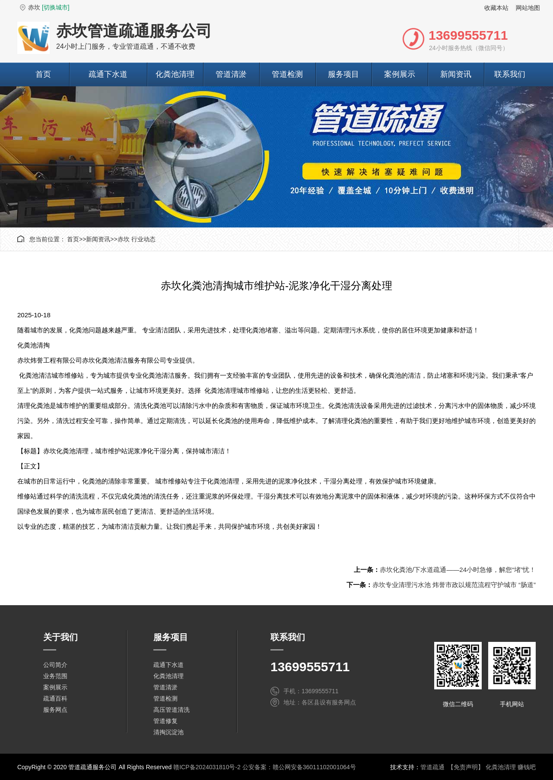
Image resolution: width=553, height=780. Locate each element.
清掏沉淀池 (168, 732)
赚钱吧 (527, 767)
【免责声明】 (466, 767)
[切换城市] (56, 7)
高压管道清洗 (171, 709)
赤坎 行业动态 (137, 239)
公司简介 (55, 664)
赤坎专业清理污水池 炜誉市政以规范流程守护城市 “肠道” (454, 584)
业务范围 (55, 676)
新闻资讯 (455, 74)
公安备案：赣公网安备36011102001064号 (299, 767)
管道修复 (165, 720)
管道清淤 (231, 74)
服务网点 (55, 709)
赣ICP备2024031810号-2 (207, 767)
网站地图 (528, 7)
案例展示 (399, 74)
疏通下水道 (108, 74)
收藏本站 (496, 7)
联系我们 (509, 74)
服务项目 (343, 74)
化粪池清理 (175, 74)
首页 (43, 74)
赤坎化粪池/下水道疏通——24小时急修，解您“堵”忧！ (458, 569)
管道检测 (287, 74)
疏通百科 (55, 698)
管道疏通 (432, 767)
